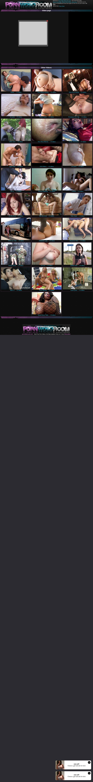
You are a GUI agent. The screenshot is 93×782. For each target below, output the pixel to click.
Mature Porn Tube (57, 2)
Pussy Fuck (61, 6)
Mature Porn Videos (66, 2)
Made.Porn (74, 2)
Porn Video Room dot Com (64, 0)
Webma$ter (67, 334)
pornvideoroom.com (27, 334)
